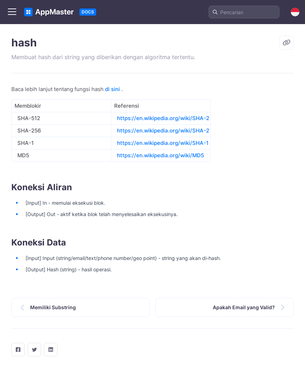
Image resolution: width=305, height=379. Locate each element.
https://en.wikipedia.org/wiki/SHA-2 (163, 118)
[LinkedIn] (50, 349)
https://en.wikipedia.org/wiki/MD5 (160, 155)
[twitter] (34, 349)
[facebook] (18, 349)
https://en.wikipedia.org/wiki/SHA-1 (163, 143)
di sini (112, 89)
